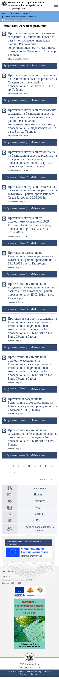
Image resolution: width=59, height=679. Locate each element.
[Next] (9, 472)
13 (41, 466)
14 (47, 466)
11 (30, 466)
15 (52, 466)
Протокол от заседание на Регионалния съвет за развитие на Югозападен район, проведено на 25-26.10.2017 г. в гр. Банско (32, 406)
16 (5, 472)
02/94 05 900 (16, 583)
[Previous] (8, 466)
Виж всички (40, 66)
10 (24, 466)
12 (35, 466)
